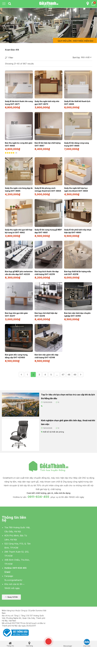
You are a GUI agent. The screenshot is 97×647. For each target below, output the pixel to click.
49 (75, 373)
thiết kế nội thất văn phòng (53, 430)
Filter (9, 57)
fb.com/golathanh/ (13, 578)
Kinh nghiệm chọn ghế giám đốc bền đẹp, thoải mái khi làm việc (68, 420)
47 (63, 373)
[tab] (9, 4)
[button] (86, 57)
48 (69, 373)
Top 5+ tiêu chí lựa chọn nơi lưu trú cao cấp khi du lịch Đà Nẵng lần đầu (68, 395)
